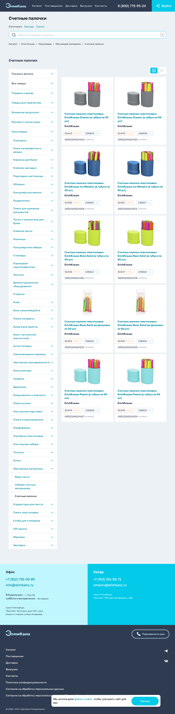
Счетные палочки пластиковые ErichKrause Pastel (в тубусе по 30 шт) (86, 394)
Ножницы (19, 239)
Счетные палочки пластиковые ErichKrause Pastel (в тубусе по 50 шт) (139, 394)
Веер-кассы (22, 477)
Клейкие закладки (25, 168)
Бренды (29, 26)
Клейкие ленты (22, 231)
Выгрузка (86, 5)
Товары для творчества (26, 103)
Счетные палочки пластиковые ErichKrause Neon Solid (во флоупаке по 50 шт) (140, 325)
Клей (16, 302)
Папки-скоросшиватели (28, 420)
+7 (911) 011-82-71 (107, 580)
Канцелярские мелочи (27, 193)
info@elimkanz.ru (20, 586)
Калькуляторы (22, 371)
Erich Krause (28, 44)
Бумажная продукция (25, 112)
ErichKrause (72, 126)
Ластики (18, 275)
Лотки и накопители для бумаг (28, 222)
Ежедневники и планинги (29, 395)
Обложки (19, 184)
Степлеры (19, 256)
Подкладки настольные (28, 176)
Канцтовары (45, 44)
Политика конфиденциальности (26, 681)
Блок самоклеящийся (26, 311)
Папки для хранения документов (26, 211)
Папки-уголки (22, 403)
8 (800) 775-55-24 (131, 6)
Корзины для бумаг (25, 160)
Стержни (19, 294)
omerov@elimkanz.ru (110, 586)
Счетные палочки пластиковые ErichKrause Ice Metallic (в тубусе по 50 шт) (140, 186)
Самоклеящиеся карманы (29, 354)
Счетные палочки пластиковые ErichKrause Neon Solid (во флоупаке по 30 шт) (87, 325)
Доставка (71, 5)
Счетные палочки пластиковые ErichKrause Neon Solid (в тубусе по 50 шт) (140, 256)
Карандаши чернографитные (24, 265)
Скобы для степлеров (26, 521)
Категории (15, 26)
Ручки (17, 461)
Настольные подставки (28, 412)
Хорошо (145, 701)
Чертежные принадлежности (31, 363)
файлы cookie (83, 699)
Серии (40, 26)
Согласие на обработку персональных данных (35, 688)
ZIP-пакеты (20, 529)
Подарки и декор (22, 93)
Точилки (18, 452)
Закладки (19, 545)
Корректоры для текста (28, 504)
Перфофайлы (21, 428)
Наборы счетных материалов (25, 487)
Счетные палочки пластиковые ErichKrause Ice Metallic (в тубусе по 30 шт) (87, 186)
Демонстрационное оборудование (25, 285)
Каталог (37, 5)
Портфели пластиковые (28, 436)
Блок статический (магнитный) (24, 337)
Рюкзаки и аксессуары (26, 122)
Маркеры (19, 537)
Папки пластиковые (25, 513)
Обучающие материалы (68, 44)
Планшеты (19, 141)
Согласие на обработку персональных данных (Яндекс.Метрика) (47, 695)
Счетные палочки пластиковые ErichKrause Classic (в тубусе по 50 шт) (139, 117)
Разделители (21, 201)
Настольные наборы (26, 444)
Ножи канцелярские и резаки (27, 150)
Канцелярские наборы (27, 248)
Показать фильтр (22, 74)
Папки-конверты (23, 319)
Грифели (18, 379)
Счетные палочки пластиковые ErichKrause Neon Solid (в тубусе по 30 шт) (86, 256)
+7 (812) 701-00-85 (20, 580)
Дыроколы (19, 387)
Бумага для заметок (25, 327)
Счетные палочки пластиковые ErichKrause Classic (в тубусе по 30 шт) (86, 117)
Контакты (101, 5)
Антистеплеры (22, 346)
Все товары (19, 84)
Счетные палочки (94, 44)
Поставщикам (54, 5)
